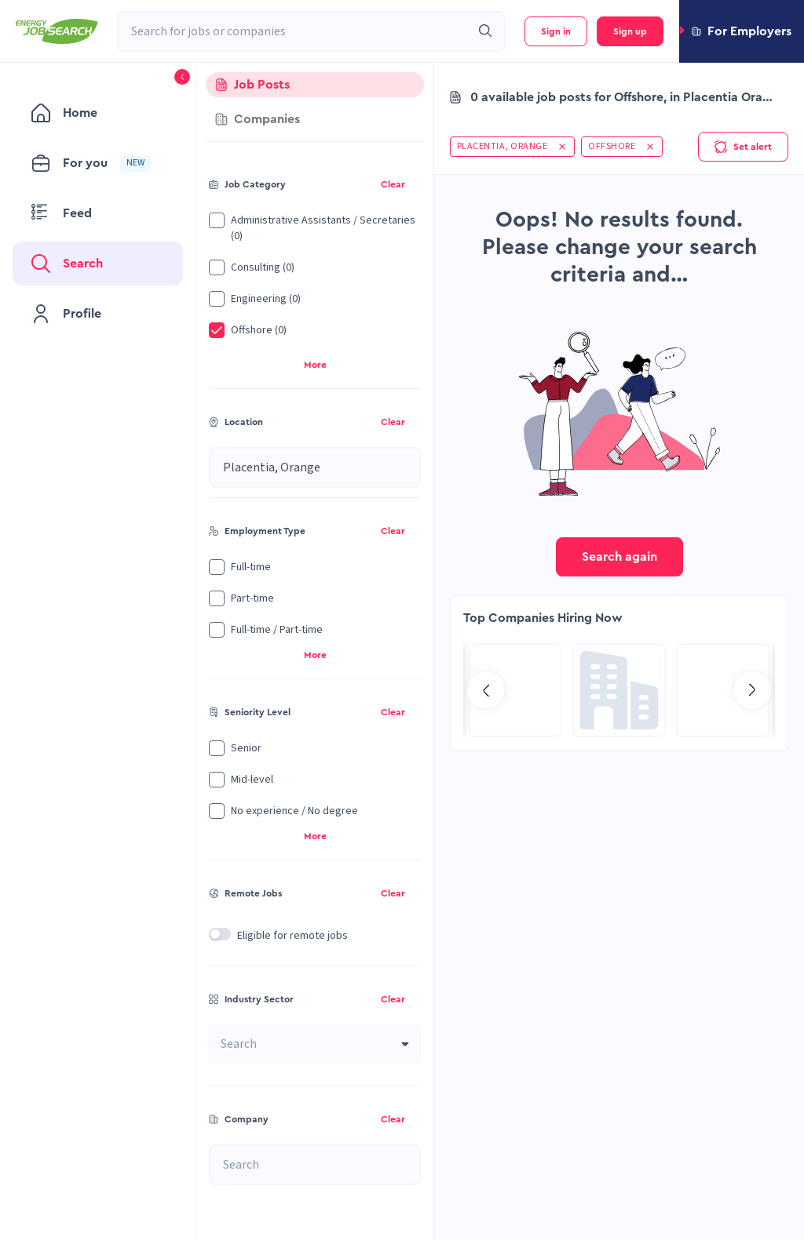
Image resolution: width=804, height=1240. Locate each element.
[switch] (220, 934)
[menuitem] (98, 113)
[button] (741, 31)
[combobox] (294, 31)
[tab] (315, 84)
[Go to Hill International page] (515, 690)
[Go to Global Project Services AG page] (619, 690)
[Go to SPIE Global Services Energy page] (723, 690)
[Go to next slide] (752, 690)
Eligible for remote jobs (292, 936)
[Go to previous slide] (486, 690)
